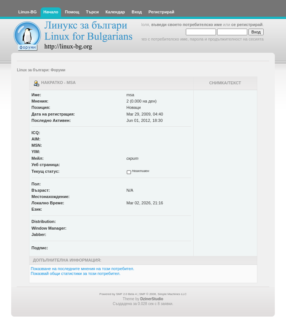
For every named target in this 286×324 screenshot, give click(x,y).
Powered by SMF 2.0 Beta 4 (118, 294)
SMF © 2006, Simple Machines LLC (163, 294)
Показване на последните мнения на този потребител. (82, 268)
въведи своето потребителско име (186, 24)
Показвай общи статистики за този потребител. (76, 273)
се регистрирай (247, 24)
